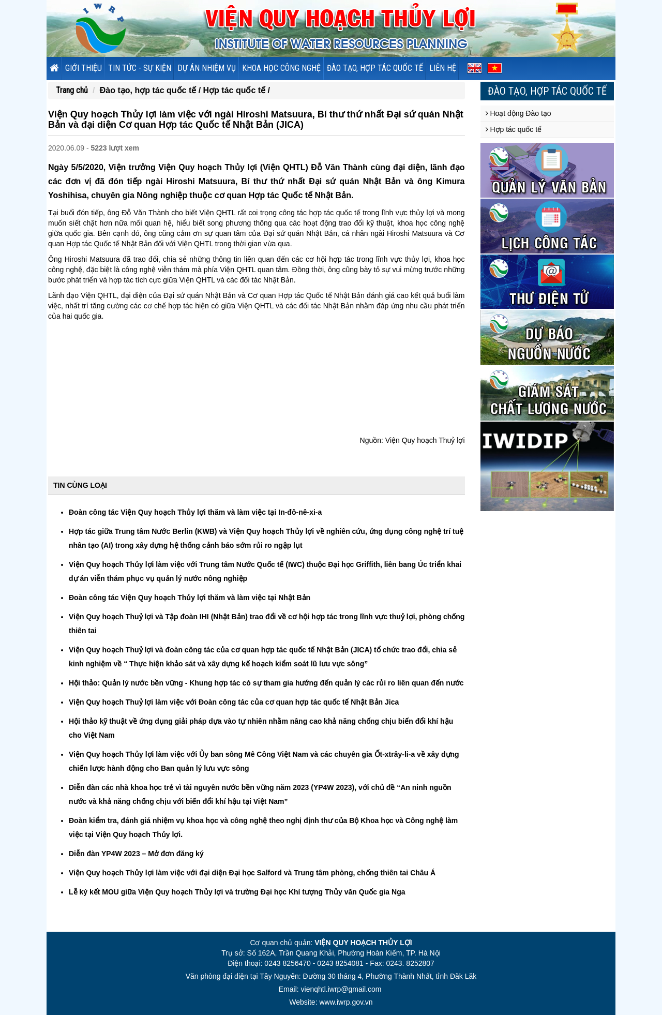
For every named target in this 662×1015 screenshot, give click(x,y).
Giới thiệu (83, 68)
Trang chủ (72, 90)
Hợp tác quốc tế (514, 129)
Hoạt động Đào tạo (518, 113)
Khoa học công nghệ (281, 68)
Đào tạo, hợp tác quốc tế (375, 68)
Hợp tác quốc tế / (236, 90)
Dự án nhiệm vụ (206, 68)
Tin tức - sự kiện (139, 68)
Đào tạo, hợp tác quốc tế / (151, 90)
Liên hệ (442, 68)
